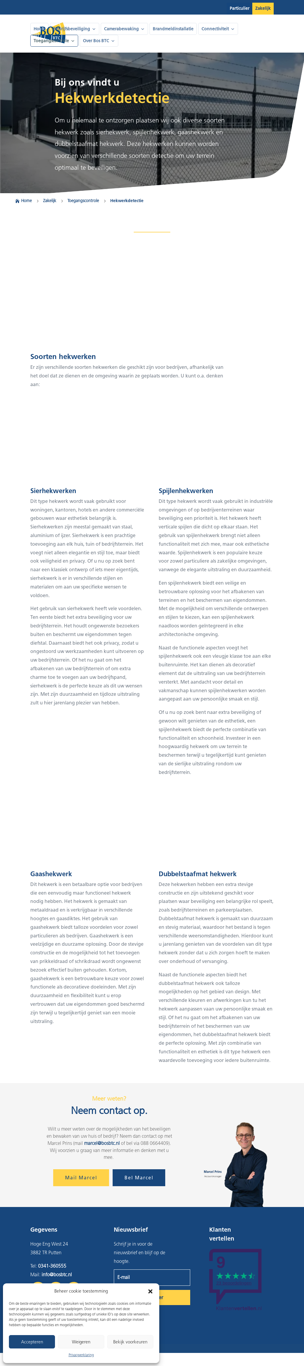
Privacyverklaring (81, 1355)
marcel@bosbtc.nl (102, 1143)
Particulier (239, 8)
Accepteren (32, 1342)
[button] (150, 1291)
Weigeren (81, 1342)
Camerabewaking (124, 29)
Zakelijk (263, 8)
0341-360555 (52, 1266)
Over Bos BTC (99, 40)
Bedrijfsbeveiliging (74, 29)
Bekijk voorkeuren (130, 1342)
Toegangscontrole (54, 40)
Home (39, 29)
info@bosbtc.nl (57, 1274)
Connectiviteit (218, 29)
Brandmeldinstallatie (173, 29)
